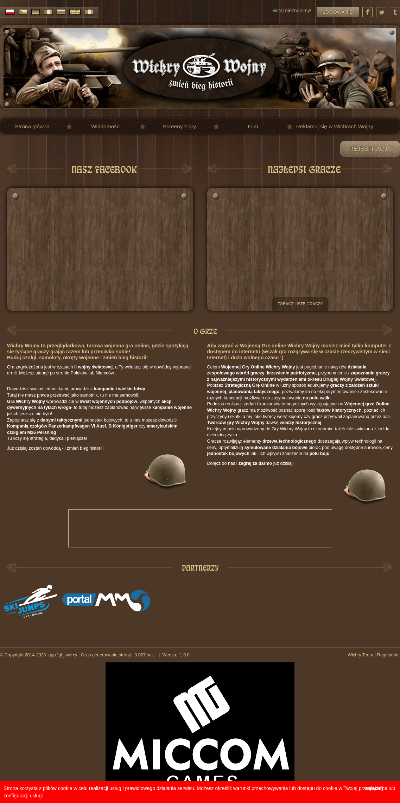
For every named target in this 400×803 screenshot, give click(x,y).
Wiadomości (106, 126)
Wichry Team (360, 655)
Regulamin (387, 655)
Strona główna (32, 126)
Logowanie (338, 12)
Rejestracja (370, 149)
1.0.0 (183, 655)
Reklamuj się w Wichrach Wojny (334, 126)
